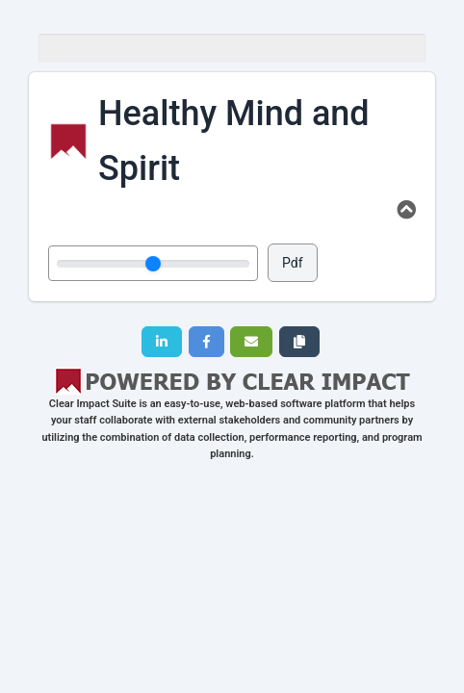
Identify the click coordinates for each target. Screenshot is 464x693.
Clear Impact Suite (93, 404)
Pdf (292, 262)
